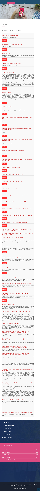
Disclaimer (31, 484)
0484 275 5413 (20, 3)
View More (4, 40)
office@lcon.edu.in (29, 3)
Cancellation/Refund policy (23, 484)
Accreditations (21, 0)
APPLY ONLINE (11, 3)
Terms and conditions (7, 484)
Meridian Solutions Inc (22, 488)
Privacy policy (14, 484)
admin (19, 30)
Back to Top (38, 489)
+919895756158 (7, 431)
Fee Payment (28, 0)
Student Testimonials (13, 0)
